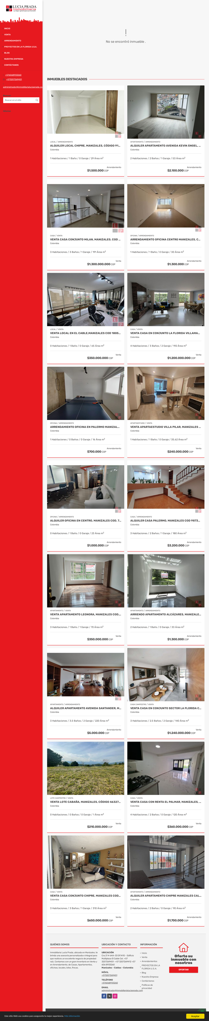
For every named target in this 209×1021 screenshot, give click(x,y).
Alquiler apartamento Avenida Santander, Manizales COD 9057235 (85, 708)
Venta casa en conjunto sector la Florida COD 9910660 (165, 708)
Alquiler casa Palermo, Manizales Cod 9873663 (165, 520)
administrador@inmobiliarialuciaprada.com (23, 87)
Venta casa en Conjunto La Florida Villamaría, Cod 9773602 (165, 333)
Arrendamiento (12, 41)
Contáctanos (11, 65)
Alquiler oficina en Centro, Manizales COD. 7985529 (85, 520)
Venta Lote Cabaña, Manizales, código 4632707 (85, 802)
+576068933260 (13, 75)
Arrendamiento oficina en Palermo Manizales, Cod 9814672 (85, 427)
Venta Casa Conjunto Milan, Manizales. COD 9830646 (85, 239)
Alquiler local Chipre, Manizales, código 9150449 (85, 145)
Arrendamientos (149, 961)
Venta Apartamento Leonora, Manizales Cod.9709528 (85, 614)
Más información (81, 1016)
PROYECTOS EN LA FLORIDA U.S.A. (20, 47)
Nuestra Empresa (13, 59)
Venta (7, 34)
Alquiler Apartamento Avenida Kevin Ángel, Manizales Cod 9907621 (165, 145)
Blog (7, 53)
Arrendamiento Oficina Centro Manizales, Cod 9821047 (165, 239)
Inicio (7, 28)
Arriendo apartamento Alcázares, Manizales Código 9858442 (165, 614)
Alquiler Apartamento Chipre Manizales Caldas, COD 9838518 (165, 895)
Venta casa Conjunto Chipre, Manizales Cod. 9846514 (85, 895)
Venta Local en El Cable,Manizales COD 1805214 (85, 333)
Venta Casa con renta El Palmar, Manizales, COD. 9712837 (165, 802)
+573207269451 (14, 79)
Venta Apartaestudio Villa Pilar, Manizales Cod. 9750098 (165, 427)
